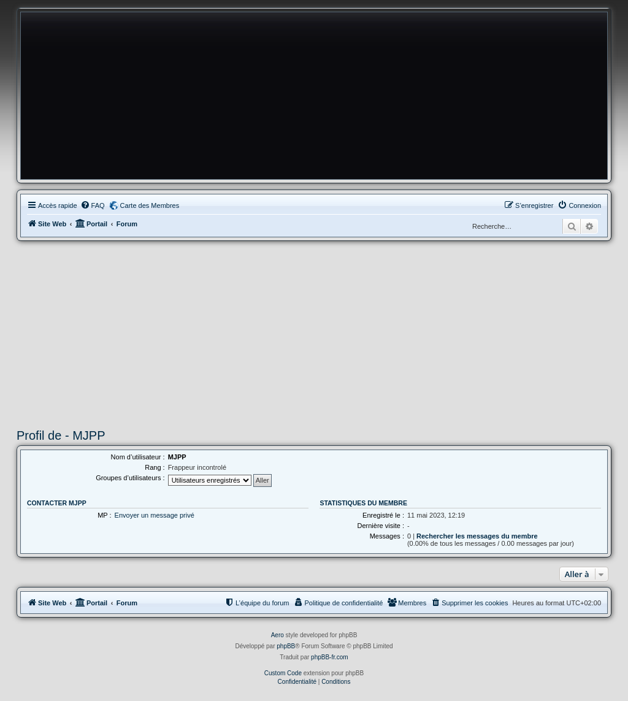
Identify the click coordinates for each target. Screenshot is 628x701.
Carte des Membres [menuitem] (150, 205)
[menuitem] (92, 205)
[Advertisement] (314, 333)
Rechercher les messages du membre (477, 536)
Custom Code (283, 673)
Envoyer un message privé (154, 515)
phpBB (286, 646)
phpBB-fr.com (329, 657)
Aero (277, 635)
